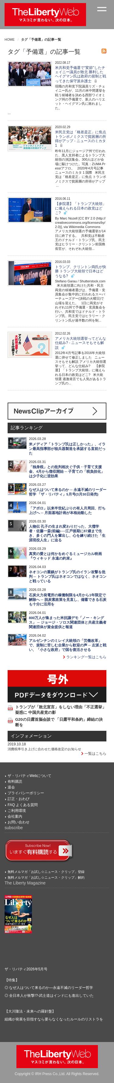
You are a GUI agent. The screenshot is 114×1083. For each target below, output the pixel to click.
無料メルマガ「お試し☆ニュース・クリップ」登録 (46, 872)
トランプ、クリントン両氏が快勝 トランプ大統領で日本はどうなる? (80, 271)
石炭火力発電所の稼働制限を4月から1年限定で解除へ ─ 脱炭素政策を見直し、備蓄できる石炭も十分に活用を (67, 599)
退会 (11, 787)
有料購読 (15, 781)
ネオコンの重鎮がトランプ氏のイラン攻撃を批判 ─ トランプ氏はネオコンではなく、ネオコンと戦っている (67, 576)
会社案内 (15, 816)
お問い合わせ (18, 822)
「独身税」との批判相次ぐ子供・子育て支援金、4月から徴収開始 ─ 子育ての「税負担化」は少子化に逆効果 (67, 471)
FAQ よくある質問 (23, 805)
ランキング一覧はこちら (84, 657)
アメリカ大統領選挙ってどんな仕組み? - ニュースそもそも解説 (80, 343)
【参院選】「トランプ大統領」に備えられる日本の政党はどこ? (80, 208)
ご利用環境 (17, 811)
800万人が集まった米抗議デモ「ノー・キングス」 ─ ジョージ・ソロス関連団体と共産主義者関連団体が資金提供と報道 (67, 622)
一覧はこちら (93, 753)
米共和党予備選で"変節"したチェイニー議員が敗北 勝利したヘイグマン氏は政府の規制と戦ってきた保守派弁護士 (80, 74)
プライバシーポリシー (26, 793)
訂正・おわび (18, 799)
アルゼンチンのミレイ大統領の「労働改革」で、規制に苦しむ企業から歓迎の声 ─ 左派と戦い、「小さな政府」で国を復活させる (67, 645)
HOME (10, 39)
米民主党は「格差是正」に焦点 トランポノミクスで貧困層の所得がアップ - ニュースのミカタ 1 (80, 139)
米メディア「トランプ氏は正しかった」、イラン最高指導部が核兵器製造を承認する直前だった (67, 448)
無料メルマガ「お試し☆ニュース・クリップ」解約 (46, 877)
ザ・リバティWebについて (29, 776)
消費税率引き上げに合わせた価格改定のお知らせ (44, 749)
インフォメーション (31, 736)
